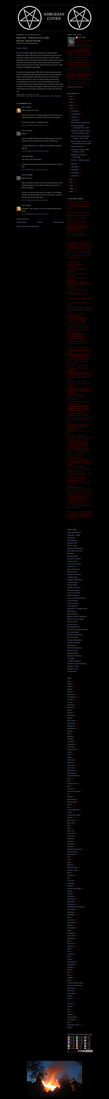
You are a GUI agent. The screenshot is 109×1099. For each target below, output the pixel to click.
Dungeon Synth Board (74, 580)
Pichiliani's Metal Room (75, 635)
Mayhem (70, 886)
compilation (71, 744)
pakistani (70, 925)
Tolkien (69, 996)
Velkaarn (25, 130)
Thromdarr (70, 991)
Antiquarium (71, 538)
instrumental (71, 854)
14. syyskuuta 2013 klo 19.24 (35, 200)
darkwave (70, 762)
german (69, 818)
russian (69, 959)
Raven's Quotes (72, 650)
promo (69, 941)
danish (38, 96)
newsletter (70, 912)
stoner (69, 975)
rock (68, 951)
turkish (69, 999)
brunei (69, 734)
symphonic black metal (74, 983)
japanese (70, 865)
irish (68, 857)
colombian (70, 741)
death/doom (71, 770)
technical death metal (74, 985)
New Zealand (71, 909)
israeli (69, 859)
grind (69, 828)
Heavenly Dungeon (73, 590)
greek (69, 825)
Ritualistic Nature (72, 653)
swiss (69, 980)
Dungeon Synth (72, 577)
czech (69, 755)
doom (69, 781)
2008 (71, 191)
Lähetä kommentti (22, 219)
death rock (70, 768)
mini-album (71, 896)
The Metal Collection (74, 661)
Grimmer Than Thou (74, 587)
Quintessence (71, 645)
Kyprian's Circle (72, 870)
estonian (70, 797)
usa (68, 1009)
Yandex (18, 48)
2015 (71, 102)
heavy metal (71, 833)
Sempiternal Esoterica (74, 656)
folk (68, 807)
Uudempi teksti (21, 222)
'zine (68, 681)
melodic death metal (74, 888)
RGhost (25, 48)
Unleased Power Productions (77, 663)
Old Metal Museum (73, 627)
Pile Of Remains (72, 637)
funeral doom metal (73, 815)
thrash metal (71, 988)
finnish (69, 804)
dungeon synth (72, 783)
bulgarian (70, 736)
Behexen (70, 713)
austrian (69, 702)
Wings (69, 1027)
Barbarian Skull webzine (75, 548)
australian (70, 699)
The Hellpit (70, 658)
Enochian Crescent (73, 791)
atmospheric (71, 697)
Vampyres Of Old (73, 666)
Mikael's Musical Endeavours (76, 616)
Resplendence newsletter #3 (80, 122)
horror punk (71, 836)
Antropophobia (72, 540)
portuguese (71, 933)
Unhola (69, 1006)
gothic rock (70, 823)
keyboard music (72, 867)
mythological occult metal (75, 907)
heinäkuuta (75, 167)
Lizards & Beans (72, 603)
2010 (71, 185)
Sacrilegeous (71, 962)
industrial (70, 846)
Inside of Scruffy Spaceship (76, 598)
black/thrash (71, 728)
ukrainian (70, 1004)
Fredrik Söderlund (73, 810)
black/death (71, 723)
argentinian (71, 694)
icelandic (70, 841)
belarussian (71, 715)
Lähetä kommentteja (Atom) (30, 226)
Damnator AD (71, 566)
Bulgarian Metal (72, 556)
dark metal (70, 760)
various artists (71, 1017)
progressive (71, 938)
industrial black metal (74, 849)
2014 (71, 105)
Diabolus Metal (72, 572)
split (68, 972)
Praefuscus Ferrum (73, 643)
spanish (69, 970)
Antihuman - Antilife (73, 535)
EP (68, 794)
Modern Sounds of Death (75, 619)
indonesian (70, 844)
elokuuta (74, 164)
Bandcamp (70, 705)
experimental (71, 799)
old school (70, 920)
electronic (70, 789)
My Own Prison (72, 624)
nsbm (69, 917)
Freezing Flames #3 (77, 146)
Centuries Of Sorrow (74, 559)
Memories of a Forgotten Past (77, 608)
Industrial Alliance (73, 595)
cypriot (69, 752)
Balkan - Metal (72, 545)
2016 (71, 99)
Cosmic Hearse (72, 561)
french (69, 812)
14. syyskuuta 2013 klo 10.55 (35, 151)
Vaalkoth (70, 1014)
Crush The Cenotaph (74, 564)
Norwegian (70, 915)
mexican (70, 894)
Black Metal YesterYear (74, 551)
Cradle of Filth (72, 749)
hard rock (70, 831)
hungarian (70, 838)
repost (69, 949)
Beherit (69, 710)
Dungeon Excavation (74, 574)
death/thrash (71, 773)
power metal (71, 936)
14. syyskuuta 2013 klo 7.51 (35, 125)
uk (68, 1001)
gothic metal (71, 820)
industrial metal (72, 852)
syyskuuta (74, 120)
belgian (69, 718)
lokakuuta (74, 117)
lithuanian (70, 875)
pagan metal (71, 922)
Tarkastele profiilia (75, 87)
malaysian (70, 883)
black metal (30, 96)
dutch (69, 786)
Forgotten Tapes (72, 582)
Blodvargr (70, 553)
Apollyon (70, 692)
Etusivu (39, 222)
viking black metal (73, 1025)
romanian (70, 954)
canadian (70, 739)
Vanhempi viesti (58, 222)
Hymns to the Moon (73, 593)
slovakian (70, 967)
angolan (69, 689)
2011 (71, 182)
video (69, 1022)
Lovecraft (70, 880)
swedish (70, 978)
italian (69, 862)
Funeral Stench (72, 585)
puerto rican (71, 943)
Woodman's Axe (72, 669)
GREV (24, 107)
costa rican (70, 747)
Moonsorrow (71, 899)
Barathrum (70, 707)
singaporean (71, 964)
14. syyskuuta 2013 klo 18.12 (35, 170)
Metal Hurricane (72, 614)
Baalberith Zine (72, 543)
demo (69, 778)
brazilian (70, 731)
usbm (69, 1012)
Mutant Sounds (72, 622)
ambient (69, 686)
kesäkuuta (75, 170)
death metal (71, 765)
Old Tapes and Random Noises (77, 629)
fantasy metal (71, 802)
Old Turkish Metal (73, 632)
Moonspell (70, 901)
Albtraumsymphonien (74, 532)
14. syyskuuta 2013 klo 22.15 (35, 214)
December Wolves (73, 776)
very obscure (56, 96)
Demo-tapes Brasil (73, 569)
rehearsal (46, 96)
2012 (71, 179)
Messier (69, 891)
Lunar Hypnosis (72, 606)
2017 (71, 96)
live (68, 878)
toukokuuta (75, 173)
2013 (71, 108)
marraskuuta (75, 114)
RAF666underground (74, 648)
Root (68, 957)
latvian (69, 873)
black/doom (71, 726)
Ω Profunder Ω (72, 671)
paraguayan (71, 928)
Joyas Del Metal (72, 601)
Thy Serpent (71, 993)
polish (69, 930)
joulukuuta (75, 111)
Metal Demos (71, 611)
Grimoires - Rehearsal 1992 (80, 160)
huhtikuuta (75, 176)
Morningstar (71, 904)
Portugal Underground (74, 640)
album (69, 684)
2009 (71, 188)
